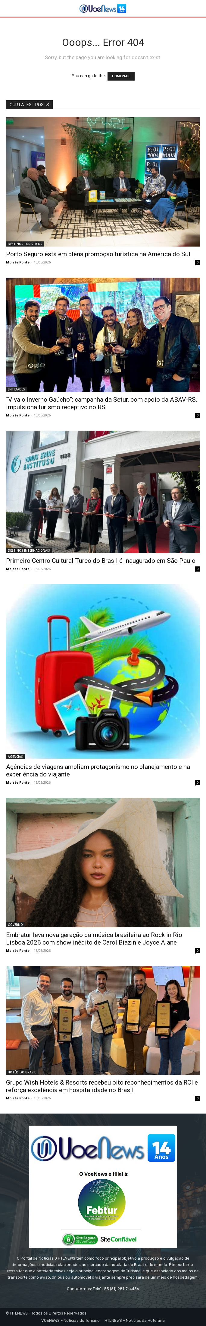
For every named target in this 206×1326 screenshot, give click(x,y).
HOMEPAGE (121, 76)
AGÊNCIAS (15, 756)
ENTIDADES (16, 389)
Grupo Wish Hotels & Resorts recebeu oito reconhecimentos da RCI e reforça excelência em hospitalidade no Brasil (102, 1086)
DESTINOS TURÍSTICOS (25, 244)
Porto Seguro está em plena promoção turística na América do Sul (98, 254)
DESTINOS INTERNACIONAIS (29, 550)
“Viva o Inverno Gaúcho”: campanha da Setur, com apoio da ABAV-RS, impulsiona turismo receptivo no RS (101, 403)
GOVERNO (15, 925)
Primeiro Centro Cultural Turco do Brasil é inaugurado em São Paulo (100, 560)
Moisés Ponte (18, 262)
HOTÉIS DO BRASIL (22, 1072)
